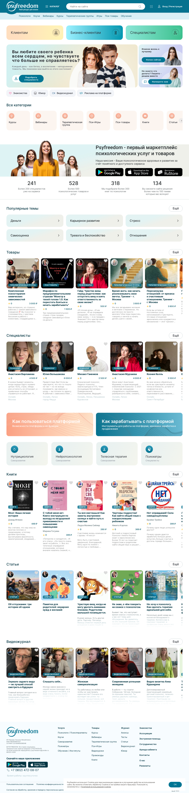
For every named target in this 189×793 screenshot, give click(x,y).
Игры (99, 16)
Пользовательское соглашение (19, 784)
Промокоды (98, 755)
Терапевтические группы (80, 16)
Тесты (124, 737)
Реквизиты (144, 765)
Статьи (124, 741)
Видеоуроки (98, 750)
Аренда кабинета (148, 749)
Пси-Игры (97, 746)
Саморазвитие (65, 741)
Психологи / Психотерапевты (72, 732)
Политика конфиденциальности (49, 784)
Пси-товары (111, 16)
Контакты (144, 755)
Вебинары (48, 16)
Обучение (126, 16)
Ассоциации (145, 733)
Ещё (176, 208)
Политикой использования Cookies (96, 787)
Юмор (124, 750)
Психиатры (63, 746)
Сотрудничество (148, 744)
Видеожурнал (128, 746)
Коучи (36, 16)
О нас (142, 760)
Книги (94, 759)
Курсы (60, 16)
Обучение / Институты (69, 750)
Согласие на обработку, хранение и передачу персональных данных (35, 790)
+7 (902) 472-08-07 (25, 770)
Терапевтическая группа (104, 741)
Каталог (52, 6)
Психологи (25, 16)
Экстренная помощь (150, 738)
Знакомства (145, 728)
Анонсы (125, 732)
